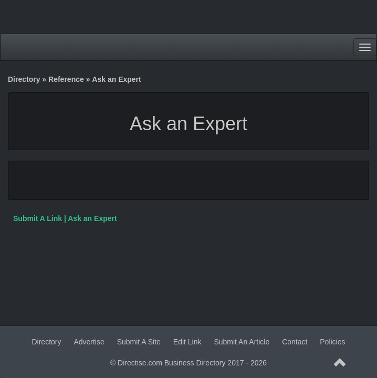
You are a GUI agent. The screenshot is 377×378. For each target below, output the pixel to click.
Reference (66, 79)
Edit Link (187, 342)
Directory (24, 79)
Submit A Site (139, 342)
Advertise (89, 342)
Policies (332, 342)
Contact (294, 342)
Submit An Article (241, 342)
